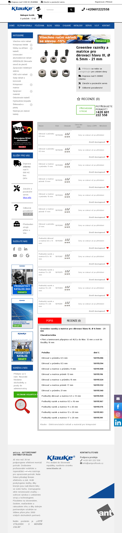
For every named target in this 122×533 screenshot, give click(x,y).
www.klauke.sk (54, 468)
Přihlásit (109, 2)
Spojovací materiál (17, 92)
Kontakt (106, 25)
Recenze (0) (88, 99)
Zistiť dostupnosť (97, 142)
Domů (11, 25)
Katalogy (78, 25)
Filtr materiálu (24, 25)
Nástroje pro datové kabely (21, 112)
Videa (57, 25)
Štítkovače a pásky (18, 106)
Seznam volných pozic (30, 394)
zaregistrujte (85, 71)
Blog (49, 25)
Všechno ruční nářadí (22, 41)
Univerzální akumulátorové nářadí (22, 56)
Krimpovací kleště (20, 45)
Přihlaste (86, 68)
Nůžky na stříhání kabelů (20, 49)
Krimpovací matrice (18, 86)
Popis (49, 320)
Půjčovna (39, 25)
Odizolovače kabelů (21, 97)
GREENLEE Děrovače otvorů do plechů (22, 63)
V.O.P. (97, 25)
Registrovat (99, 2)
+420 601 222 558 (102, 114)
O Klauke (67, 25)
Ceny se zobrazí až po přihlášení (91, 135)
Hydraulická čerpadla (22, 101)
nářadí (27, 471)
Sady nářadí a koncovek (19, 79)
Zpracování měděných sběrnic (22, 69)
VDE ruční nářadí (20, 74)
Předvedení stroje (85, 110)
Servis (89, 25)
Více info (27, 197)
